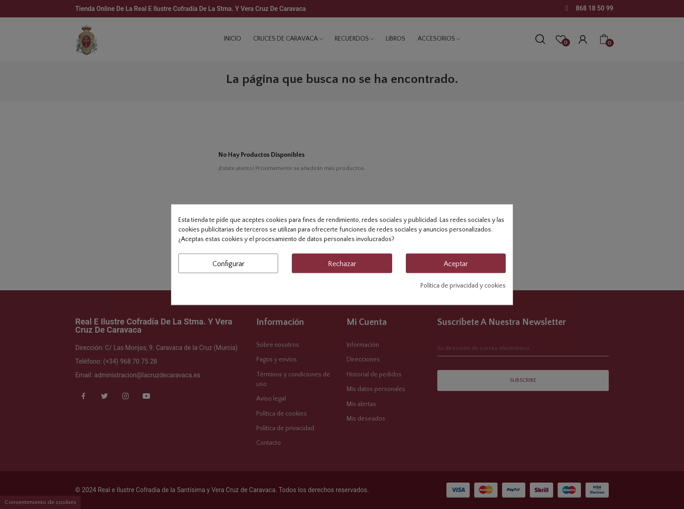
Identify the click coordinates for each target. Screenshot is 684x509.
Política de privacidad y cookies (463, 285)
